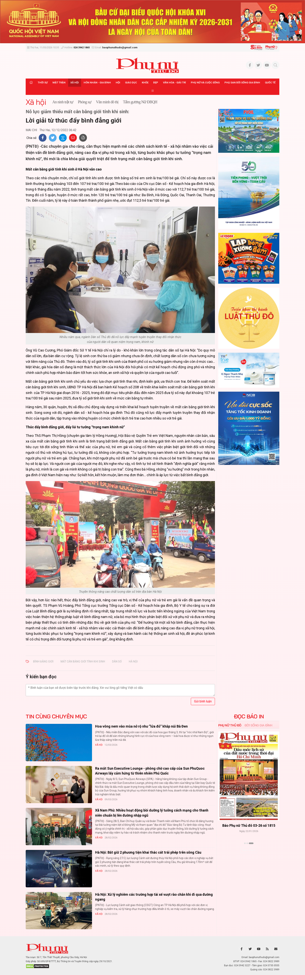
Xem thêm (248, 850)
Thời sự (43, 82)
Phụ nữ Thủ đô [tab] (229, 725)
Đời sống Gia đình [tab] (258, 725)
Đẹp (155, 82)
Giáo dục (131, 82)
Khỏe (145, 82)
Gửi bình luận (203, 701)
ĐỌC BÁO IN (249, 716)
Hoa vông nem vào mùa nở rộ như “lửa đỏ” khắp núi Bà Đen (141, 726)
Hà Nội (133, 661)
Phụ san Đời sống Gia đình (242, 82)
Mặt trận (59, 82)
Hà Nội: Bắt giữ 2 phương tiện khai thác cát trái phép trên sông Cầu (148, 852)
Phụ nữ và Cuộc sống (205, 82)
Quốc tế (270, 82)
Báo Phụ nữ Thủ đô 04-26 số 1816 (248, 826)
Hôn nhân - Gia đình (97, 82)
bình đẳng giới (43, 661)
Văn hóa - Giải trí (174, 82)
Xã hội (74, 82)
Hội (118, 82)
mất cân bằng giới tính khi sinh (82, 661)
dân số (117, 661)
